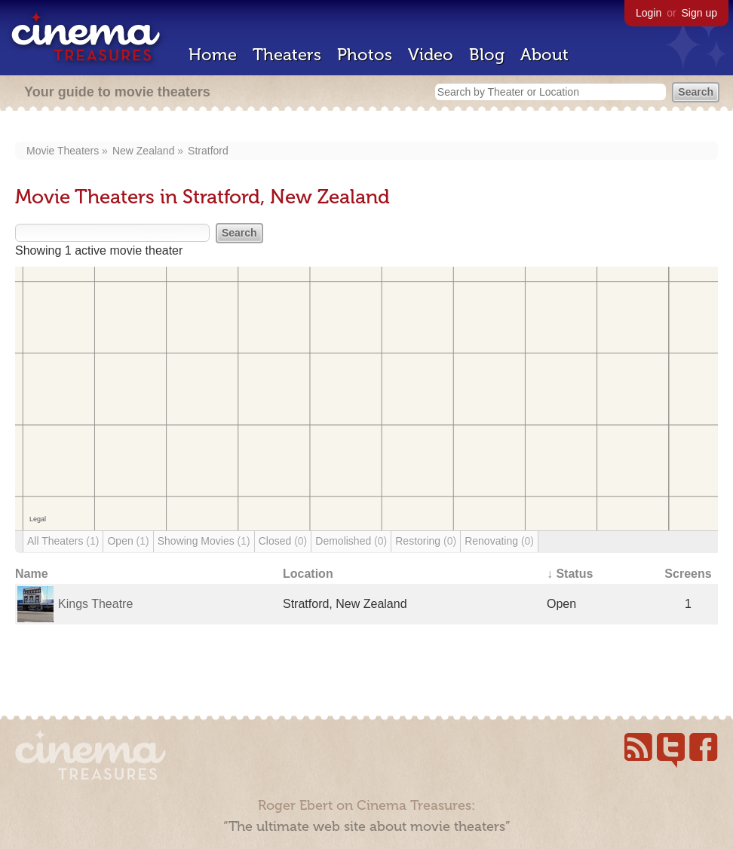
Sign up (699, 13)
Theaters (287, 54)
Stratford (208, 151)
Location (308, 573)
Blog (487, 54)
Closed (283, 541)
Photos (364, 54)
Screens (687, 573)
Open (128, 541)
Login (648, 13)
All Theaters (63, 541)
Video (430, 54)
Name (31, 573)
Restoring (425, 541)
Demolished (351, 541)
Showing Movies (204, 541)
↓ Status (570, 573)
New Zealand (143, 151)
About (544, 54)
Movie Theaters (62, 151)
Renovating (499, 541)
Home (213, 54)
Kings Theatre (95, 603)
